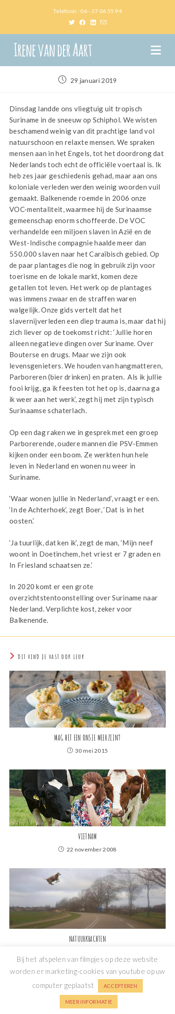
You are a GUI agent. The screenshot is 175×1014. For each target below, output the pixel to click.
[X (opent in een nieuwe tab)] (74, 22)
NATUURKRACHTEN (87, 939)
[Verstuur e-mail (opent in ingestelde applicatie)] (103, 22)
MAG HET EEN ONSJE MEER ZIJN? (87, 737)
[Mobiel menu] (156, 50)
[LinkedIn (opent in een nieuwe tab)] (95, 22)
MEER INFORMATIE (88, 1002)
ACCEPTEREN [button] (120, 986)
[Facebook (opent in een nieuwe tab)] (84, 22)
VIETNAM (87, 836)
